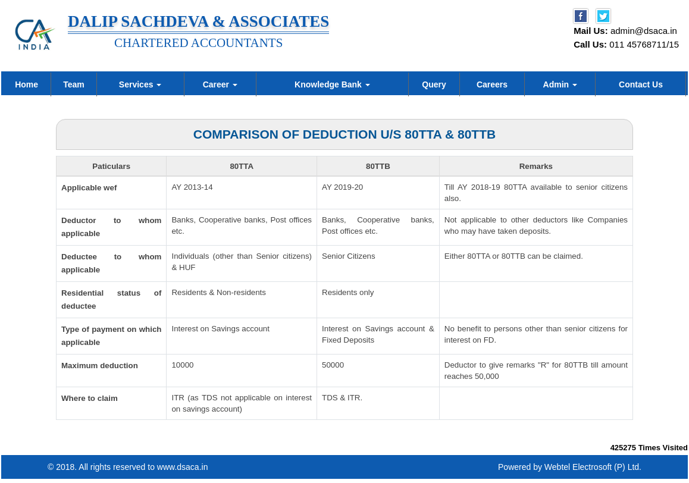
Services (140, 84)
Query (434, 84)
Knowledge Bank (332, 84)
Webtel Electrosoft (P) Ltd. (592, 471)
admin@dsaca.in (643, 31)
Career (220, 84)
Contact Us (641, 84)
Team (73, 84)
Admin (560, 84)
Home (26, 84)
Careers (492, 84)
